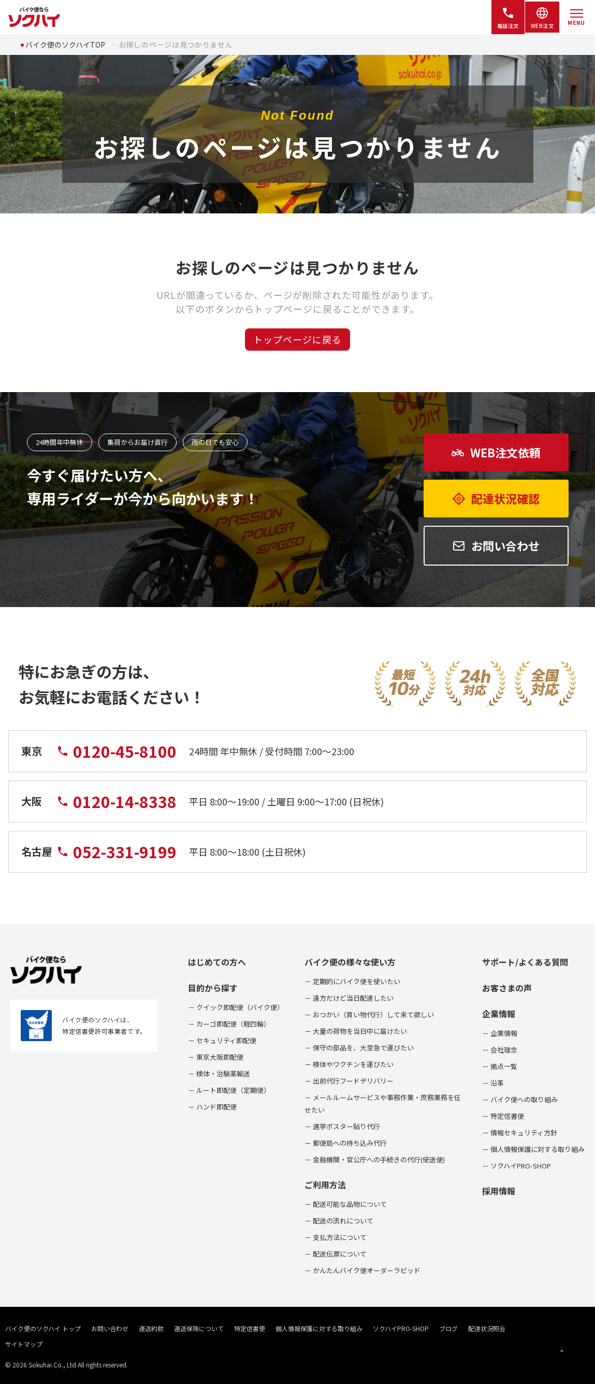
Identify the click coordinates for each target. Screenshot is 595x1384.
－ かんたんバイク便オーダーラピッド (362, 1270)
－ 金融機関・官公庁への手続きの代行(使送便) (374, 1159)
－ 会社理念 (499, 1050)
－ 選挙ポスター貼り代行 (342, 1126)
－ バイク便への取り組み (520, 1099)
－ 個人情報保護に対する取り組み (533, 1149)
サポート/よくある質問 (525, 962)
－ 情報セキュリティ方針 (519, 1132)
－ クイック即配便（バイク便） (236, 1007)
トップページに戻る (297, 339)
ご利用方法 (325, 1184)
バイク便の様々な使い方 (350, 962)
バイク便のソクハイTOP (65, 44)
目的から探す (213, 988)
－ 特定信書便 (503, 1116)
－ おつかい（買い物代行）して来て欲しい (369, 1014)
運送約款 (151, 1328)
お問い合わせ (109, 1328)
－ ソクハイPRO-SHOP (516, 1166)
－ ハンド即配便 (212, 1107)
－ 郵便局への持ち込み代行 (345, 1143)
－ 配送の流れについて (338, 1221)
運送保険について (199, 1328)
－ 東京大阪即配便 (215, 1057)
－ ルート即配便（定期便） (229, 1090)
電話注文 (508, 18)
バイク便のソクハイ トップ (43, 1328)
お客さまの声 (507, 988)
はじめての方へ (217, 962)
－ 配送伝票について (335, 1254)
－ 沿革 (493, 1083)
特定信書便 (249, 1328)
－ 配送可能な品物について (345, 1204)
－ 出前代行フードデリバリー (349, 1081)
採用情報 (498, 1191)
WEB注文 (542, 18)
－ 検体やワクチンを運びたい (349, 1064)
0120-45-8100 (116, 755)
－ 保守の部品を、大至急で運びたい (359, 1048)
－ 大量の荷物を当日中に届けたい (355, 1031)
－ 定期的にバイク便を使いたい (352, 981)
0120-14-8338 (116, 806)
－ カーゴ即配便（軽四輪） (229, 1024)
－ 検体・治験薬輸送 (219, 1073)
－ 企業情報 (499, 1033)
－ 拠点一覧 (499, 1066)
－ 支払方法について (335, 1237)
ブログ (448, 1328)
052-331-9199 (116, 856)
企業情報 (498, 1013)
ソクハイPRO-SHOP (401, 1328)
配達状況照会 (486, 1328)
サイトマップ (23, 1343)
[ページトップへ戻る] (561, 1350)
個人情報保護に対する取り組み (318, 1328)
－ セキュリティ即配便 (222, 1040)
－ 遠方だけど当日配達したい (349, 998)
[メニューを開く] (576, 17)
